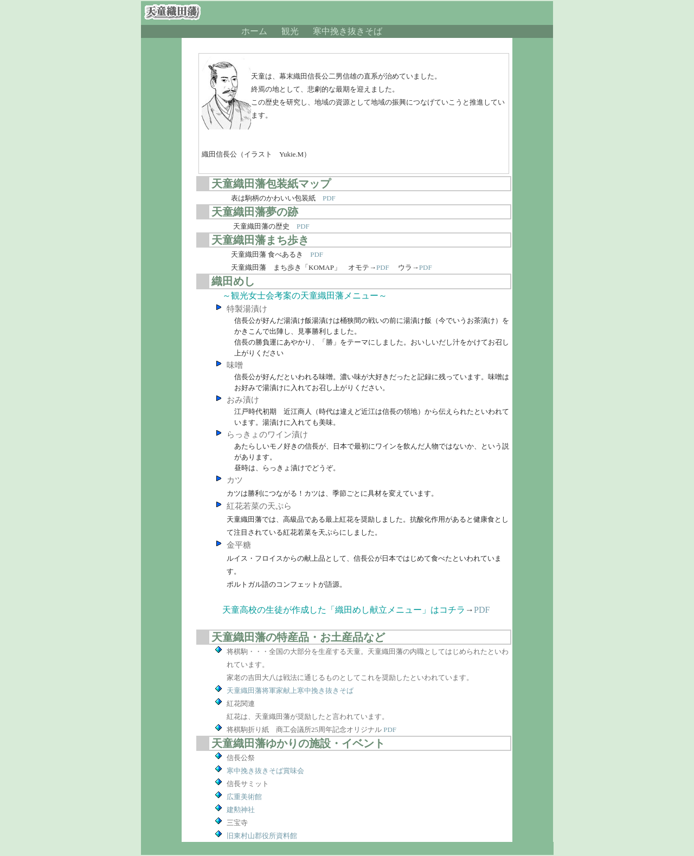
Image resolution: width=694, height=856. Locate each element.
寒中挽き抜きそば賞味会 (265, 771)
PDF (329, 198)
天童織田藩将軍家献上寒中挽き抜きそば (290, 690)
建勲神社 (241, 810)
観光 (290, 31)
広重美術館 (244, 797)
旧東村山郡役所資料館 (262, 836)
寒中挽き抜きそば (347, 31)
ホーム (254, 31)
